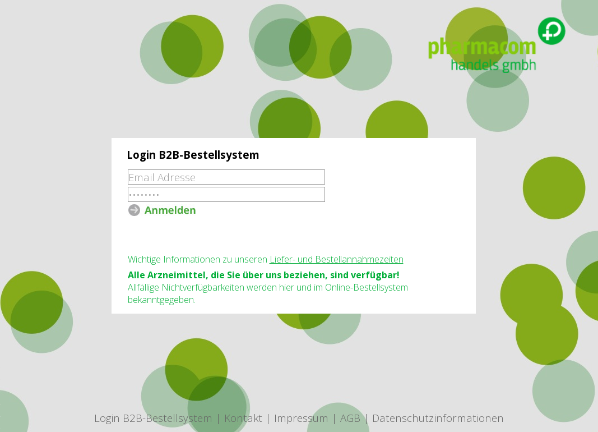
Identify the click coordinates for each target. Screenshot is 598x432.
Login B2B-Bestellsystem (153, 418)
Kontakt (243, 418)
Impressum (301, 418)
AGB (350, 418)
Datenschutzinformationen (438, 418)
